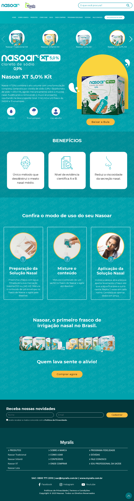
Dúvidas (95, 454)
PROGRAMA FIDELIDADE (75, 17)
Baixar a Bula (101, 121)
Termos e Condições (79, 490)
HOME (14, 17)
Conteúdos (56, 459)
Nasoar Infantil (15, 459)
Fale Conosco (98, 459)
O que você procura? (91, 5)
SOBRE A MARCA (23, 17)
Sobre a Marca (58, 450)
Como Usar (56, 454)
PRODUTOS (34, 17)
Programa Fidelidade (103, 450)
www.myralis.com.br (91, 478)
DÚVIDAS (88, 17)
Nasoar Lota (14, 468)
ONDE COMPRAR (60, 17)
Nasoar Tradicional (17, 454)
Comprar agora (67, 374)
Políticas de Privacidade (56, 490)
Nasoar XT (13, 463)
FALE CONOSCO (97, 17)
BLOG (51, 17)
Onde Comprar (58, 463)
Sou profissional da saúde (106, 463)
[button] (127, 39)
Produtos (15, 450)
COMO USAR (43, 17)
